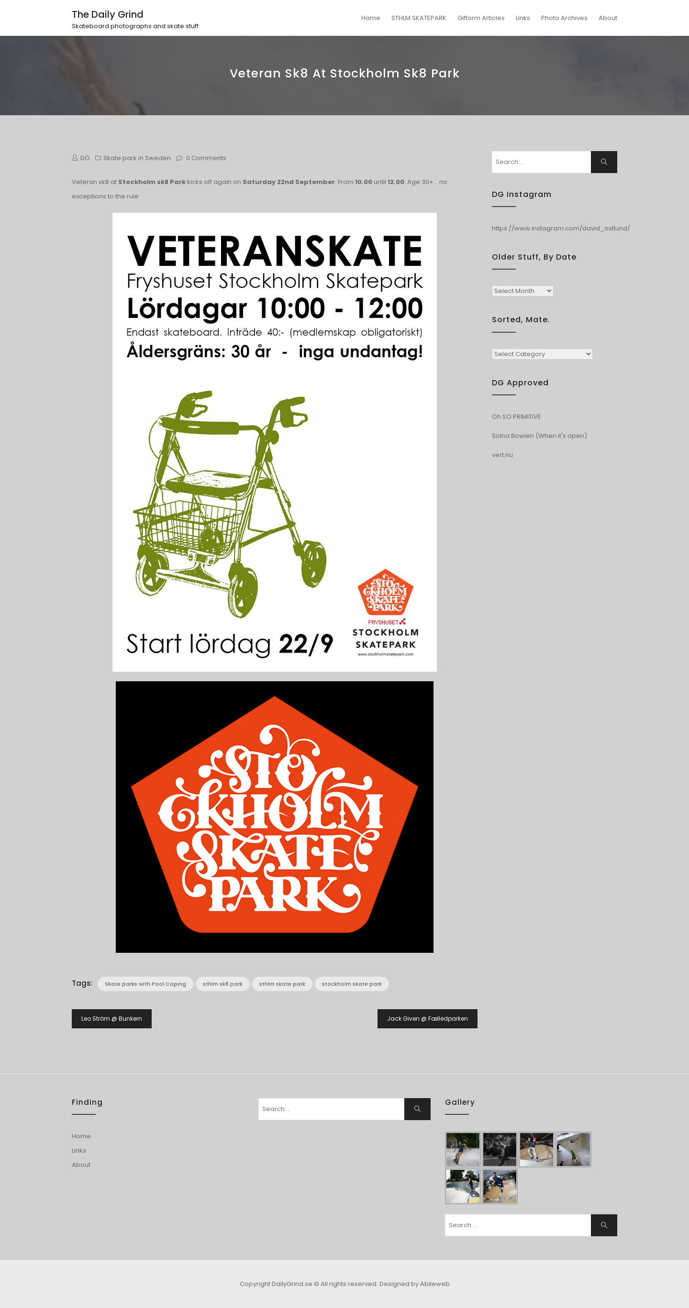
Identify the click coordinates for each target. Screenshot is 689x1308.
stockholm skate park (352, 984)
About (608, 17)
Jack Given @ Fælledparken (427, 1018)
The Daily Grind (108, 14)
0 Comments (206, 158)
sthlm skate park (282, 984)
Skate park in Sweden (137, 158)
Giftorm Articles (481, 17)
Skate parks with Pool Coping (145, 984)
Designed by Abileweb (414, 1283)
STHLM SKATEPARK (418, 17)
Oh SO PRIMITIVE (516, 416)
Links (523, 17)
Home (370, 17)
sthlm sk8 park (223, 984)
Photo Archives (564, 17)
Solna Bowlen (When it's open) (539, 435)
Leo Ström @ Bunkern (111, 1018)
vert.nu (502, 454)
